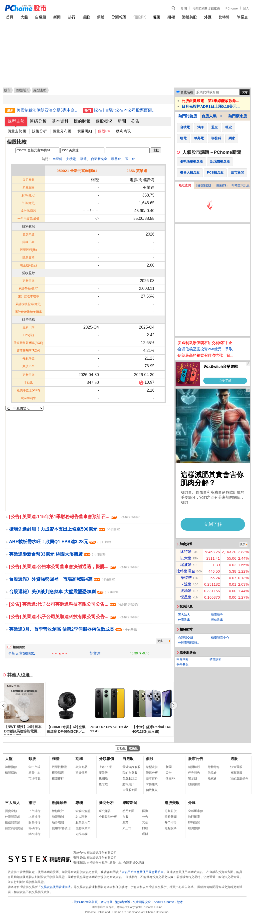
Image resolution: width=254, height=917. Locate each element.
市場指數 (34, 778)
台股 (125, 816)
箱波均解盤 (82, 811)
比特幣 (224, 17)
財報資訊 (128, 784)
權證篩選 (58, 772)
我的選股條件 (239, 778)
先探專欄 (81, 834)
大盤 (24, 17)
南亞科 (57, 159)
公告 (135, 121)
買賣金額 (11, 811)
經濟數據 (194, 828)
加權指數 (11, 767)
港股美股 (189, 17)
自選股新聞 (129, 790)
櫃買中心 (34, 772)
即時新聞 (129, 802)
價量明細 (84, 131)
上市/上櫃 (105, 767)
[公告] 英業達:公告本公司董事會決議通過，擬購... (74, 566)
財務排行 (34, 822)
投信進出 (217, 619)
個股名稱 (186, 92)
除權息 (242, 17)
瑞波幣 (186, 564)
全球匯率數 (195, 811)
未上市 (126, 828)
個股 (149, 758)
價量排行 (222, 185)
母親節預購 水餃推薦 (206, 8)
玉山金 (130, 159)
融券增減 (58, 822)
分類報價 (118, 17)
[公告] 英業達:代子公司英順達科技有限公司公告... (74, 616)
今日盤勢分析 (108, 816)
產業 (125, 822)
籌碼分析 (38, 121)
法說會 (212, 772)
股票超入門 (82, 822)
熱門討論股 (187, 116)
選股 (86, 17)
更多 (160, 641)
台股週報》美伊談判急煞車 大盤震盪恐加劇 (63, 591)
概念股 (103, 784)
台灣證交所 (185, 637)
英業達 (95, 653)
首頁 (9, 17)
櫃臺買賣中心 (220, 637)
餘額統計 (58, 811)
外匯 (208, 17)
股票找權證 (59, 767)
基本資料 (60, 121)
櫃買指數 (11, 772)
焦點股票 (171, 828)
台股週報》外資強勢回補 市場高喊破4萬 (62, 579)
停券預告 (194, 772)
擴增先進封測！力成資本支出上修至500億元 (64, 529)
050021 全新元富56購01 (76, 171)
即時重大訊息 (241, 185)
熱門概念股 (237, 116)
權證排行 (58, 778)
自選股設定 (129, 778)
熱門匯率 (194, 816)
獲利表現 (123, 131)
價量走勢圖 (16, 131)
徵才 (180, 902)
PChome (232, 8)
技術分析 (39, 131)
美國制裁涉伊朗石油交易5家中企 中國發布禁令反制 (47, 110)
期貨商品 (81, 767)
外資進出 (184, 619)
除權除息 (214, 767)
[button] (173, 705)
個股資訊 (21, 90)
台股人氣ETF (213, 116)
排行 (71, 17)
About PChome (164, 902)
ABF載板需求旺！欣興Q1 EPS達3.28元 (60, 541)
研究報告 (105, 811)
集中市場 (34, 767)
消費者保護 (122, 902)
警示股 (192, 778)
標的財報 (82, 121)
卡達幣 (186, 584)
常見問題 (183, 659)
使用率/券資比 (61, 828)
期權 (171, 17)
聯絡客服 (183, 664)
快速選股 (236, 767)
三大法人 (184, 614)
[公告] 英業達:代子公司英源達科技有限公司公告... (74, 604)
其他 (145, 822)
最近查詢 (185, 185)
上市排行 (34, 811)
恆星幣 (186, 597)
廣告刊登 (106, 902)
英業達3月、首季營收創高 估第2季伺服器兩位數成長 (73, 629)
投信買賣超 (12, 822)
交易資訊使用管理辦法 (56, 887)
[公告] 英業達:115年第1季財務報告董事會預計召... (74, 516)
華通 (83, 159)
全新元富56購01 (21, 653)
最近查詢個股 (131, 767)
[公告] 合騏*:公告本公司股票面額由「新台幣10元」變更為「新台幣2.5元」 (125, 110)
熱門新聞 (128, 811)
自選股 (40, 17)
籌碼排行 (34, 828)
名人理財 (81, 816)
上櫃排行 (34, 816)
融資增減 (58, 816)
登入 (246, 8)
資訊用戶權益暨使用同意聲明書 (143, 872)
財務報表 (152, 784)
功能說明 (216, 659)
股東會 (212, 778)
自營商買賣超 (14, 828)
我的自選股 (203, 185)
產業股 (103, 772)
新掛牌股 (194, 767)
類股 (100, 17)
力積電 (71, 159)
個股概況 (104, 121)
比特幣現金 (185, 571)
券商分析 (106, 802)
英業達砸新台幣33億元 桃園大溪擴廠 (57, 554)
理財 (145, 834)
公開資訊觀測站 (188, 642)
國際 (145, 811)
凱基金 (116, 159)
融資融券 (217, 614)
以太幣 (186, 558)
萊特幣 (186, 577)
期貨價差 (81, 772)
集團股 (103, 778)
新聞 (184, 8)
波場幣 (186, 590)
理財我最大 (82, 828)
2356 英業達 (136, 171)
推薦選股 (236, 772)
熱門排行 (171, 822)
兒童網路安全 (142, 902)
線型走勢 (16, 121)
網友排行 (34, 834)
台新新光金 (99, 159)
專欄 (79, 802)
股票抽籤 (194, 784)
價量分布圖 (62, 131)
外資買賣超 (12, 816)
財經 (145, 828)
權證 (156, 17)
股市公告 (195, 758)
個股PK (139, 17)
